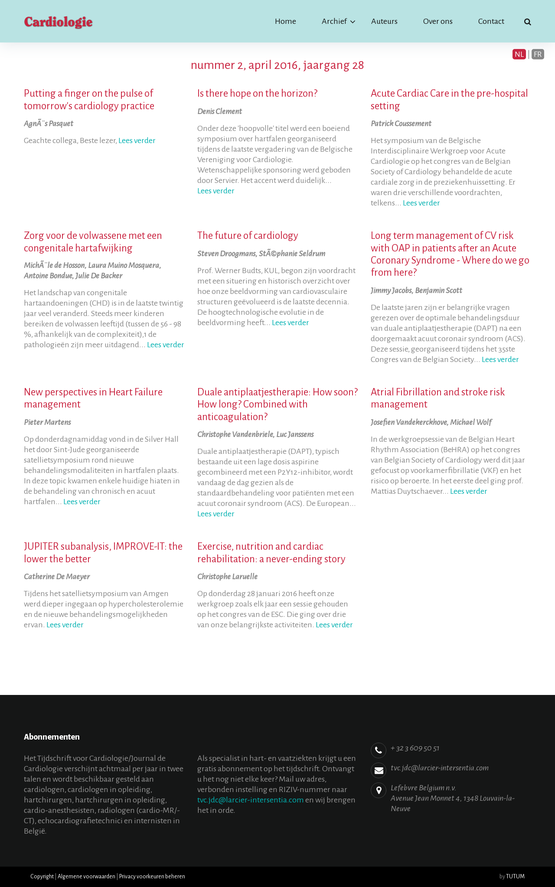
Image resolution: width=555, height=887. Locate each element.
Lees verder (137, 140)
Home (285, 21)
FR (538, 54)
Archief (334, 21)
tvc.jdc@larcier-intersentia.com (250, 800)
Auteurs (384, 21)
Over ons (438, 21)
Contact (491, 21)
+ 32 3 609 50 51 (415, 748)
